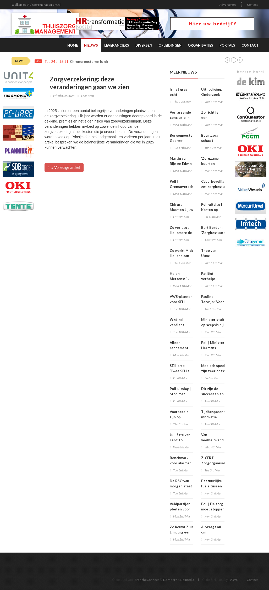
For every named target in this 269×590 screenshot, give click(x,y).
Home (72, 45)
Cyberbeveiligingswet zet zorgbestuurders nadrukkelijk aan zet (219, 186)
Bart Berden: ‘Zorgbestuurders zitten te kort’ (216, 232)
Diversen (143, 45)
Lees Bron (87, 96)
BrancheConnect (147, 580)
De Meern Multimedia (178, 580)
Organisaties (200, 45)
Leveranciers (116, 45)
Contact (252, 4)
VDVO (234, 580)
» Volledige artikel (64, 167)
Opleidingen (170, 45)
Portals (227, 45)
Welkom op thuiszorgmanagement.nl (36, 4)
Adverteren (227, 4)
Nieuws (91, 45)
